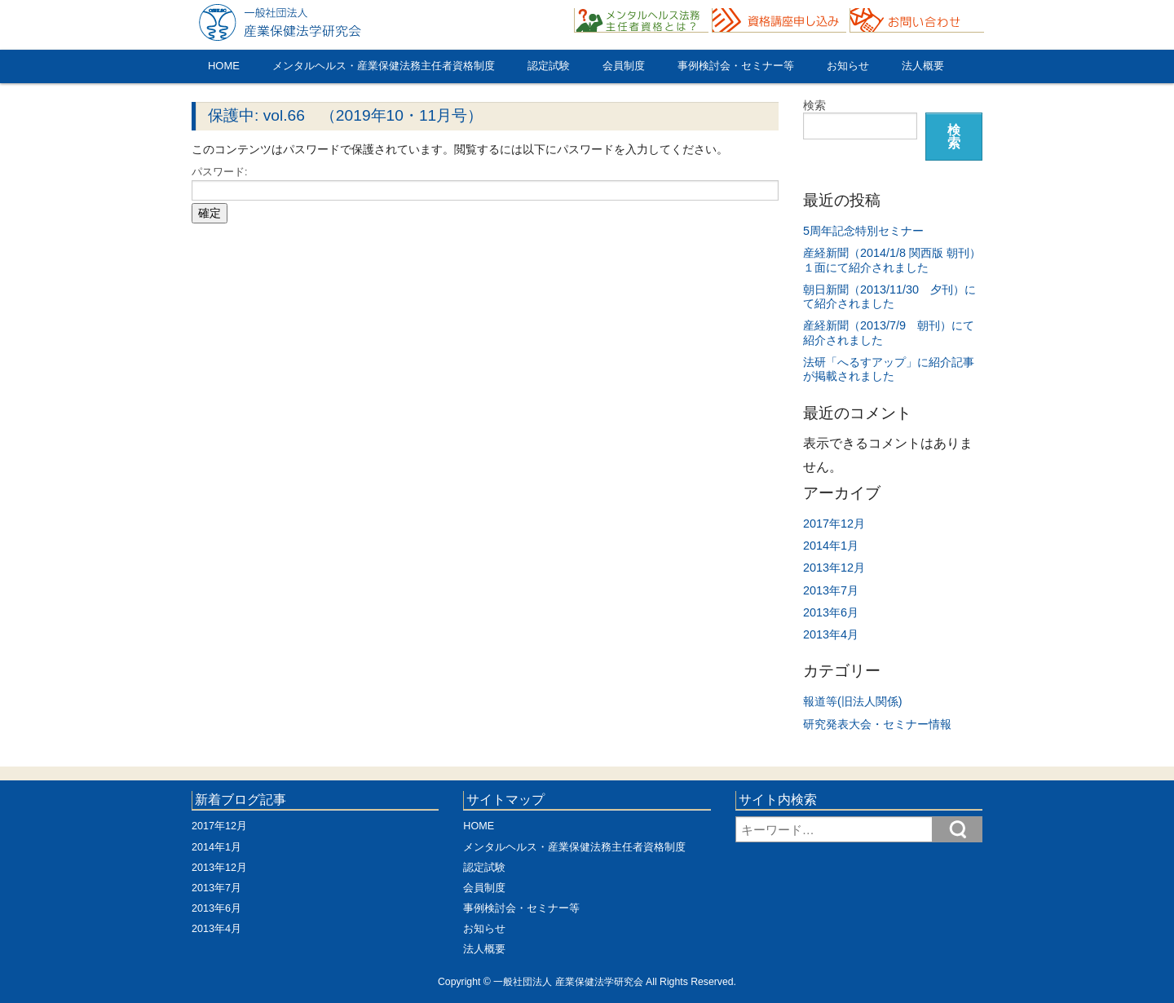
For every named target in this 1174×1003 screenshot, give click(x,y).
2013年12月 (834, 567)
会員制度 (623, 66)
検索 (814, 105)
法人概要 (923, 66)
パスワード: (485, 183)
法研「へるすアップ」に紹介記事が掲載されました (888, 369)
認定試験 (548, 66)
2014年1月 (830, 545)
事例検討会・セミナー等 (735, 66)
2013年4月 (830, 634)
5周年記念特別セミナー (863, 230)
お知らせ (848, 66)
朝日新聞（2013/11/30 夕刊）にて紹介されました (889, 296)
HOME (224, 66)
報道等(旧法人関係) (853, 701)
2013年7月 (830, 590)
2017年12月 (834, 523)
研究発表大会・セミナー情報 (877, 724)
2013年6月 (830, 612)
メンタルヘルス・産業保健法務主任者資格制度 (383, 66)
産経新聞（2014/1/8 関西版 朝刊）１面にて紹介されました (892, 259)
